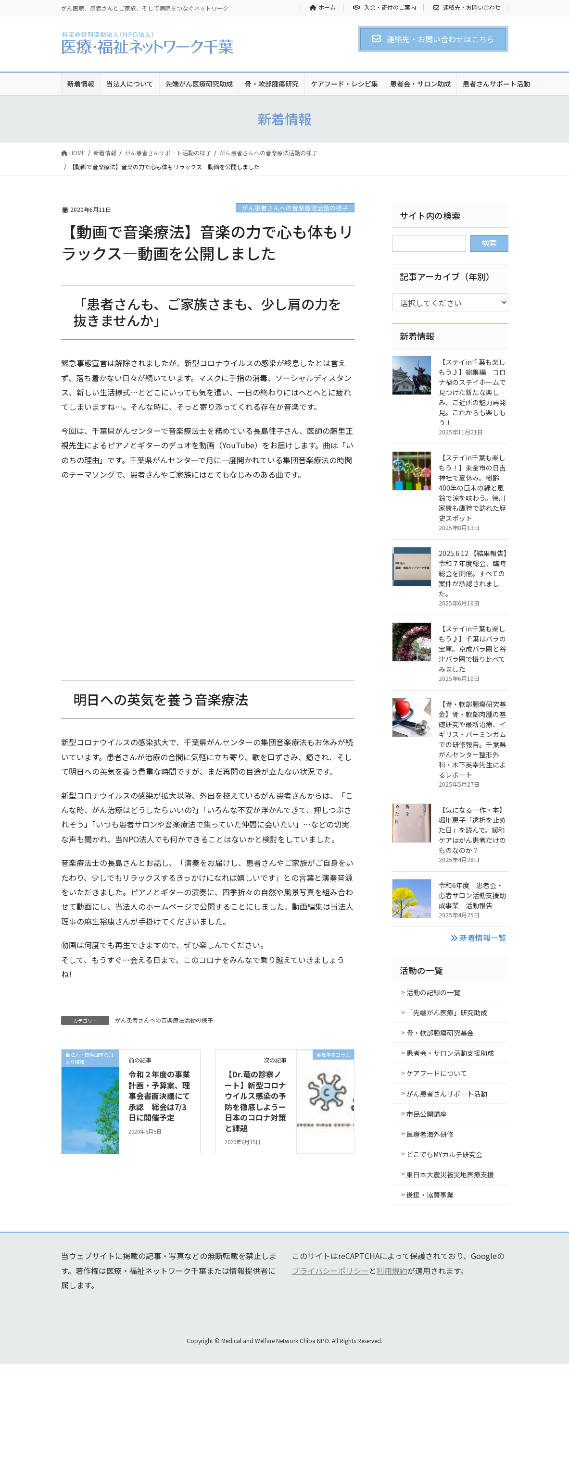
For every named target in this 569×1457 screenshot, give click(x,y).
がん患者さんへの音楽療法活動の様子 (295, 207)
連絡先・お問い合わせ (467, 7)
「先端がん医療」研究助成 (446, 1012)
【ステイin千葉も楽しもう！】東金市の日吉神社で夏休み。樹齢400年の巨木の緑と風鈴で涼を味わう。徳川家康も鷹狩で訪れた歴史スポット (472, 488)
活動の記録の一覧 (433, 992)
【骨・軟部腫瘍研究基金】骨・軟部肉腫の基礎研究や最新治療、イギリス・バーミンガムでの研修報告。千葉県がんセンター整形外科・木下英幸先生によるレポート (472, 739)
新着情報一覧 (478, 937)
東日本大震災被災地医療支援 (450, 1174)
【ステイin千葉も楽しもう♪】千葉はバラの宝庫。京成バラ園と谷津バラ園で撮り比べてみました (472, 649)
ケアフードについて (436, 1073)
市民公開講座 (426, 1114)
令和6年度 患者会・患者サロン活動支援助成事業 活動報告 (472, 895)
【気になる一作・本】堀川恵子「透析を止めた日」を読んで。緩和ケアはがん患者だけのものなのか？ (472, 830)
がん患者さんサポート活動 (446, 1094)
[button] (433, 39)
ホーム (323, 7)
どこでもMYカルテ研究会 (444, 1154)
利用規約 (392, 1270)
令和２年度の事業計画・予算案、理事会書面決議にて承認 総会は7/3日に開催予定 (159, 1095)
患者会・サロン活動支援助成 (450, 1053)
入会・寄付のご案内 (384, 7)
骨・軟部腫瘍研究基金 (440, 1032)
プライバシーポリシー (330, 1270)
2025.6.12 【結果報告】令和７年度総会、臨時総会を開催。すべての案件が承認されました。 (473, 573)
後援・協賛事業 (430, 1194)
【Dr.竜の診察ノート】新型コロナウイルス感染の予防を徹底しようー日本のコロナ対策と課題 (255, 1101)
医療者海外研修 (430, 1134)
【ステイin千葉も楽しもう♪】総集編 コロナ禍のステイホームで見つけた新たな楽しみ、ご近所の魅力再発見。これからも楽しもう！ (472, 392)
